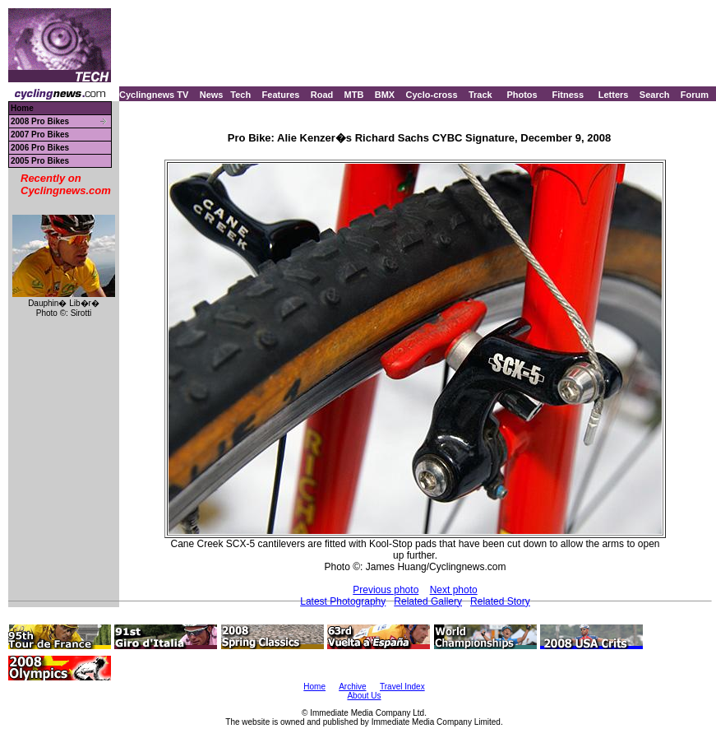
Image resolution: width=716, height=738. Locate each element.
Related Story (500, 601)
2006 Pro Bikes (40, 147)
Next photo (454, 590)
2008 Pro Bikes (40, 121)
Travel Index (402, 686)
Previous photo (385, 590)
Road (322, 95)
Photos (521, 95)
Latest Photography (343, 601)
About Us (364, 695)
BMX (385, 95)
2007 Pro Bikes (40, 134)
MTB (354, 95)
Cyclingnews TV (153, 95)
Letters (613, 95)
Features (281, 95)
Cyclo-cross (432, 95)
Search (655, 95)
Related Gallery (428, 601)
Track (480, 95)
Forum (695, 95)
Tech (240, 95)
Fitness (568, 95)
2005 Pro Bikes (40, 160)
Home (22, 108)
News (212, 95)
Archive (352, 686)
